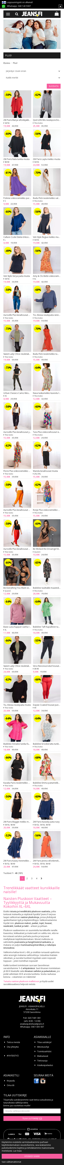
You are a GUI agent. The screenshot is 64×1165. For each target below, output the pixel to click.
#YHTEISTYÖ (13, 1055)
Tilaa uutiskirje (30, 1118)
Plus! (15, 63)
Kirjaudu (11, 1080)
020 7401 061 (34, 1017)
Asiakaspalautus (45, 1065)
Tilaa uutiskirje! (44, 1042)
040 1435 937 (37, 1026)
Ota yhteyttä (13, 1046)
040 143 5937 (24, 6)
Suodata (54, 86)
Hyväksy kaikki (32, 1156)
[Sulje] (60, 6)
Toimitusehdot (44, 1051)
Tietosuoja (42, 1060)
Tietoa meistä (13, 1042)
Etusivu (6, 63)
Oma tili (10, 1085)
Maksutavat (42, 1056)
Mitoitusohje (43, 1046)
